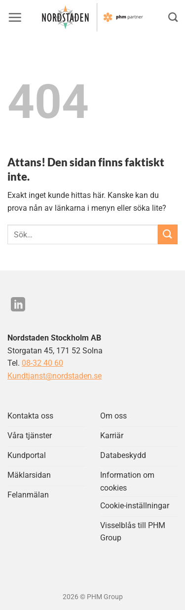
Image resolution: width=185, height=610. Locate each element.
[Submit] (168, 234)
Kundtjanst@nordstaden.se (54, 376)
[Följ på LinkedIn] (18, 305)
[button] (14, 17)
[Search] (173, 17)
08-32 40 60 (42, 363)
